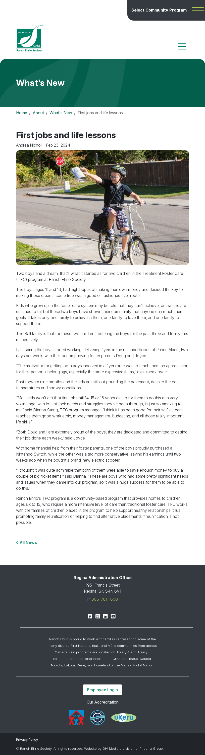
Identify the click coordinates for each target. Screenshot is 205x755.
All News (28, 542)
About (38, 112)
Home (21, 112)
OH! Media (110, 748)
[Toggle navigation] (182, 46)
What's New (60, 112)
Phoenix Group (151, 748)
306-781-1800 (104, 599)
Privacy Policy (27, 739)
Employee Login (102, 689)
